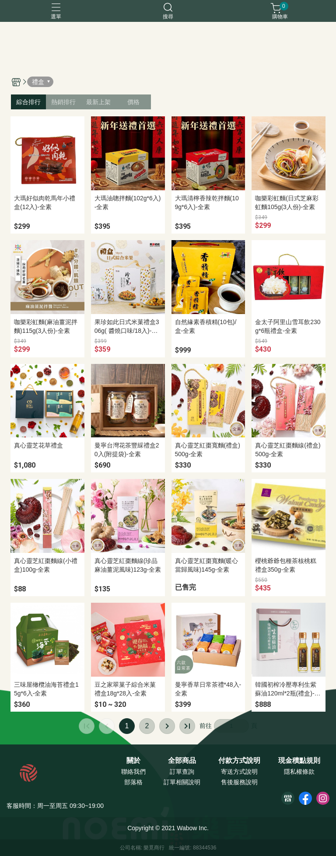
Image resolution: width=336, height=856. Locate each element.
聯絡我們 (133, 772)
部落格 (133, 782)
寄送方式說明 (239, 772)
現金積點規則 (299, 760)
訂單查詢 (182, 772)
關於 (133, 760)
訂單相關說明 (182, 782)
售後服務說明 (239, 782)
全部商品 (182, 760)
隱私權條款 (299, 772)
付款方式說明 (239, 760)
